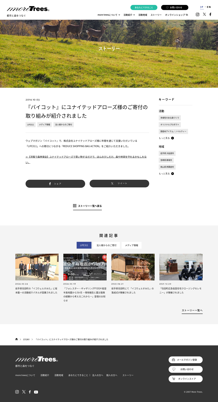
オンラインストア (187, 378)
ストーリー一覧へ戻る (90, 205)
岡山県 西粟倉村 (167, 166)
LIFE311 (30, 124)
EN (209, 7)
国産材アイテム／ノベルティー (173, 131)
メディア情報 (44, 124)
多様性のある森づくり (169, 117)
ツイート (123, 183)
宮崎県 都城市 (166, 160)
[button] (166, 138)
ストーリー (156, 14)
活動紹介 (44, 375)
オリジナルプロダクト (169, 124)
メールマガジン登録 (187, 359)
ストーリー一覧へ (192, 310)
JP (202, 7)
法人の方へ (97, 375)
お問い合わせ (174, 7)
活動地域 (142, 14)
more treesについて (109, 14)
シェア (57, 183)
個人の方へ (111, 375)
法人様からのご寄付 (63, 124)
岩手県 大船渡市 (167, 153)
